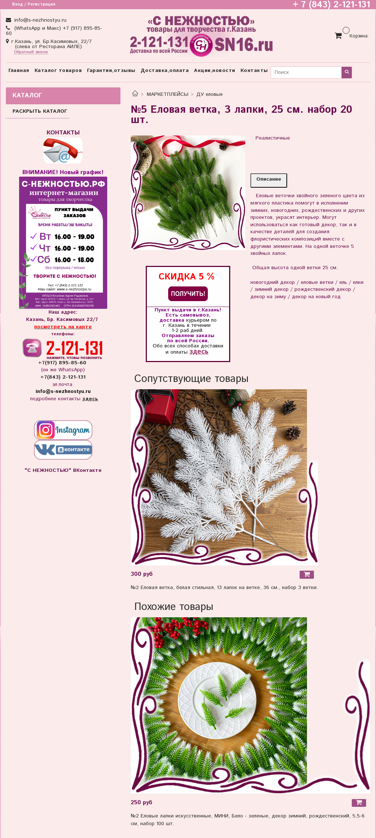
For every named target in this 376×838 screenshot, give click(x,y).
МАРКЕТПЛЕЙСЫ (167, 94)
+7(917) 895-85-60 (63, 362)
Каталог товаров (58, 70)
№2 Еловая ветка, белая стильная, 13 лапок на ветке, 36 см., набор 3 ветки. (224, 587)
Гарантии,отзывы (111, 70)
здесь (198, 352)
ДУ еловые (209, 94)
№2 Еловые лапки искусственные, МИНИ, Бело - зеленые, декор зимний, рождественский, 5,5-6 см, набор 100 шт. (248, 819)
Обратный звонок (31, 52)
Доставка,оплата (165, 70)
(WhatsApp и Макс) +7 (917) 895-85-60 (54, 31)
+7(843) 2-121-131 (63, 377)
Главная (18, 70)
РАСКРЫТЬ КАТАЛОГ (39, 111)
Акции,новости (214, 70)
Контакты (254, 70)
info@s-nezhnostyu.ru (39, 20)
